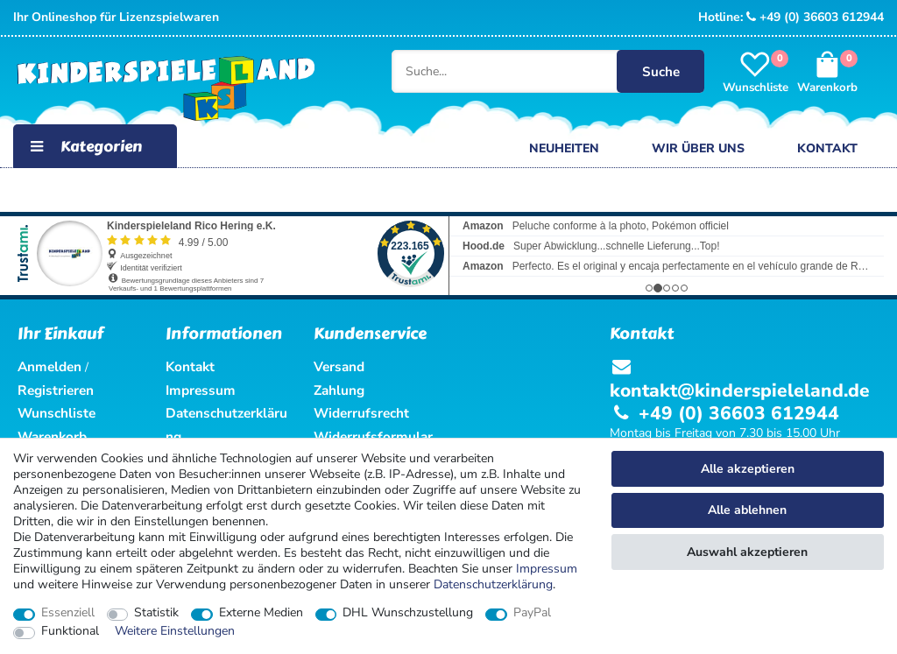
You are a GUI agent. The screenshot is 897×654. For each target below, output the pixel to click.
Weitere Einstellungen (175, 631)
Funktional (70, 631)
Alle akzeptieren (748, 469)
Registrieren (56, 390)
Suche (659, 71)
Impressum (546, 568)
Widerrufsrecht (361, 413)
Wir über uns (698, 148)
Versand (339, 366)
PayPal (532, 613)
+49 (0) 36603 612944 (815, 17)
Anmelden (49, 366)
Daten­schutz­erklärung (493, 584)
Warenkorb (52, 436)
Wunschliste (56, 413)
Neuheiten (564, 148)
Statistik (156, 613)
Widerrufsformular (373, 436)
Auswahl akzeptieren (747, 552)
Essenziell (68, 613)
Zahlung (339, 390)
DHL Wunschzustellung (408, 613)
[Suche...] (518, 72)
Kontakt (827, 148)
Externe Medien (261, 613)
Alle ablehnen (747, 510)
